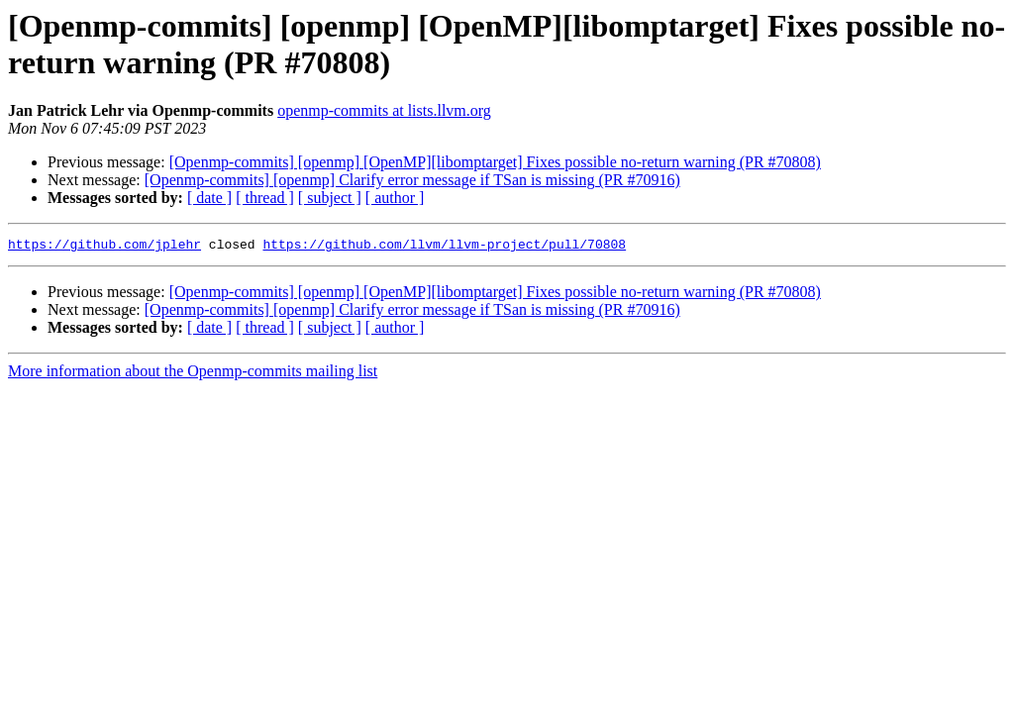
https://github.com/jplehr (104, 246)
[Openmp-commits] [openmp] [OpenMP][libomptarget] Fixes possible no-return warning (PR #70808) (495, 161)
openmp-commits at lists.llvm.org (384, 110)
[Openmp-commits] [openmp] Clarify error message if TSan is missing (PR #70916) (412, 179)
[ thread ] (265, 197)
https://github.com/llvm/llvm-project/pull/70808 (444, 246)
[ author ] (395, 197)
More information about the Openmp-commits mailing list (192, 373)
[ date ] (209, 197)
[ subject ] (329, 197)
